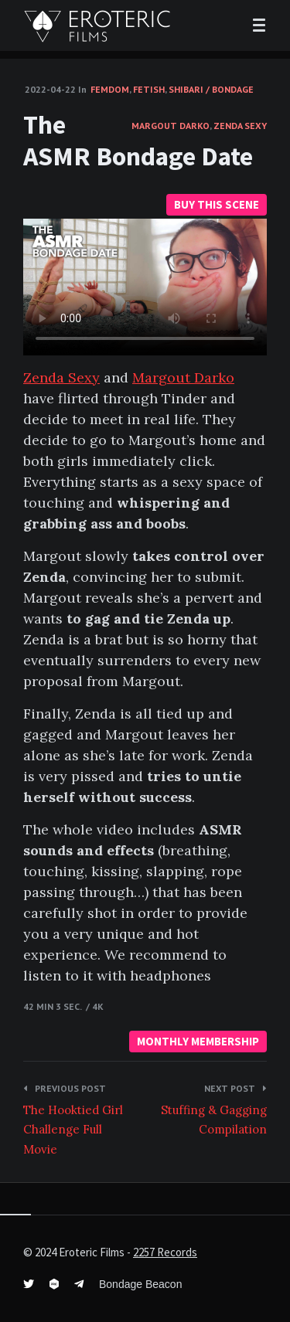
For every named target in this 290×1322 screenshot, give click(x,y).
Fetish (149, 89)
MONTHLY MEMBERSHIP (198, 1041)
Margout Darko (170, 125)
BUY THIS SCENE (216, 204)
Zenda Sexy (240, 125)
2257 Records (165, 1252)
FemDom (109, 89)
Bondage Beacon (140, 1284)
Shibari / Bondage (211, 89)
